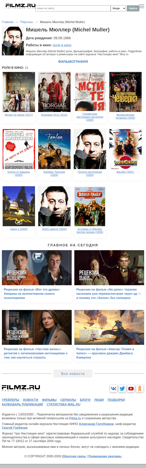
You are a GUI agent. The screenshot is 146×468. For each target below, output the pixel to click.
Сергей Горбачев (14, 427)
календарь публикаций (22, 404)
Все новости (73, 374)
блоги (85, 400)
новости (30, 400)
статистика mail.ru (63, 404)
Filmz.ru (75, 418)
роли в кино (62, 45)
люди (99, 400)
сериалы (68, 400)
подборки (116, 400)
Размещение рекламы (105, 456)
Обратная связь (74, 456)
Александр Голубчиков (96, 424)
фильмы (49, 400)
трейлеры (10, 400)
